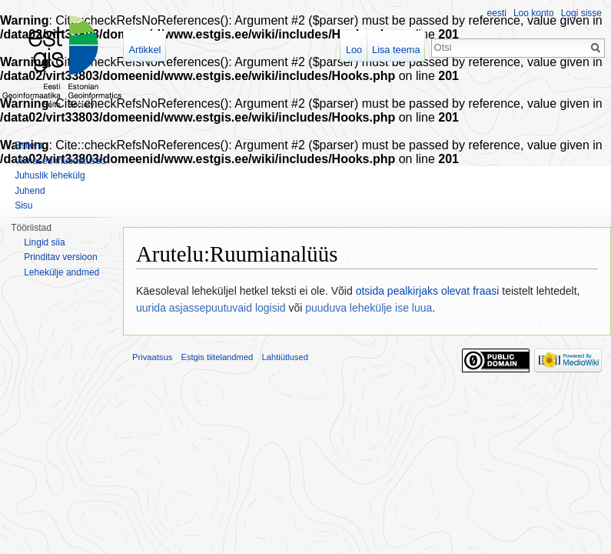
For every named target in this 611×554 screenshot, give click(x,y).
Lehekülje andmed (61, 272)
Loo (354, 49)
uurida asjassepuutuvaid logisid (211, 308)
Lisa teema (396, 49)
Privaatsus (152, 357)
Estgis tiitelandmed (217, 357)
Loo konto (533, 13)
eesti (496, 13)
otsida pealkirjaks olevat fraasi (428, 291)
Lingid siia (44, 242)
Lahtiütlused (285, 357)
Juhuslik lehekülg (50, 175)
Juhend (30, 190)
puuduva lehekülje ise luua (368, 308)
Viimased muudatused (60, 160)
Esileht (28, 145)
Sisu (23, 205)
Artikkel (144, 49)
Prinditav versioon (60, 257)
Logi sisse (581, 13)
